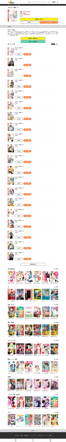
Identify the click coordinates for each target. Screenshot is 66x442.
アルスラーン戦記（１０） (20, 144)
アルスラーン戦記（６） (19, 101)
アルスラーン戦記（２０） (20, 252)
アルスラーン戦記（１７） (20, 220)
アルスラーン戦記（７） (19, 112)
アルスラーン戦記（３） (19, 69)
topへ (33, 430)
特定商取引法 (26, 435)
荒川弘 (24, 11)
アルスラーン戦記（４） (19, 80)
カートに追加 (48, 22)
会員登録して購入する (39, 19)
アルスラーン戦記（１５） (20, 198)
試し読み (29, 22)
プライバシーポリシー (33, 435)
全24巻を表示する (33, 264)
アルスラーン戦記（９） (19, 134)
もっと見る (56, 268)
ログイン (46, 435)
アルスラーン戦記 (17, 4)
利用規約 (21, 435)
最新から (56, 44)
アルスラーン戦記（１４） (20, 187)
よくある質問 (16, 435)
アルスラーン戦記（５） (19, 90)
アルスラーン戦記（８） (19, 123)
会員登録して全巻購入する (33, 38)
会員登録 (50, 435)
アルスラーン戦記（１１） (20, 155)
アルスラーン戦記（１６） (20, 209)
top (8, 4)
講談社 (24, 13)
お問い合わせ (41, 435)
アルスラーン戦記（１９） (20, 241)
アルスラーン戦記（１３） (20, 177)
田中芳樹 (28, 11)
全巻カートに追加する (33, 41)
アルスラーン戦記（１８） (20, 231)
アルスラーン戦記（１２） (20, 166)
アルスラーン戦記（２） (19, 58)
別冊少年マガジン (27, 14)
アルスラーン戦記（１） (19, 47)
